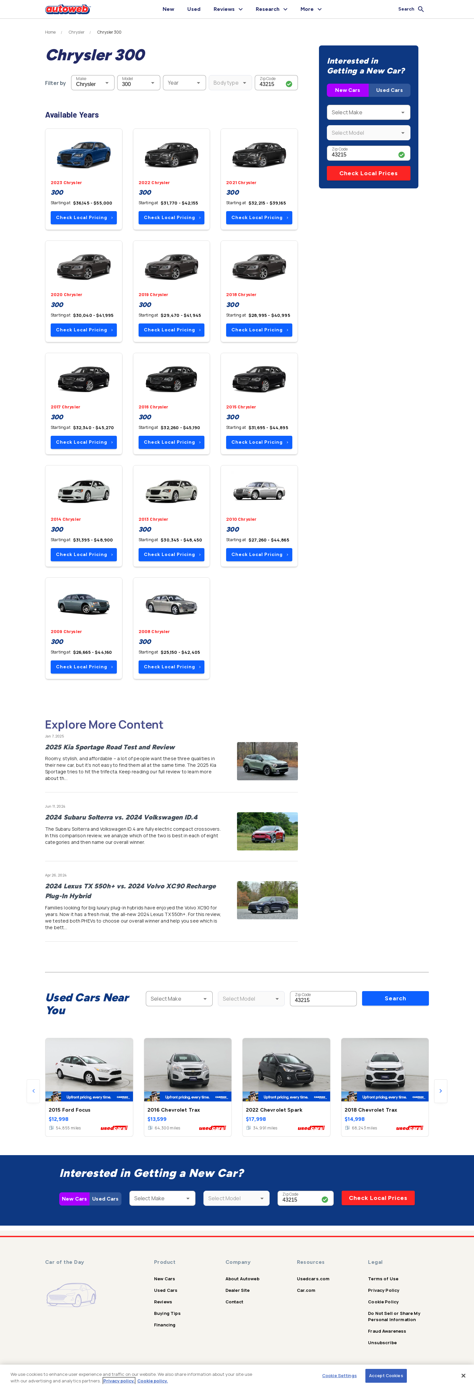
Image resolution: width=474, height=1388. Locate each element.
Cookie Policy (383, 1302)
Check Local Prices (368, 173)
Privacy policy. (119, 1381)
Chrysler (77, 32)
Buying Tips (167, 1313)
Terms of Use (383, 1279)
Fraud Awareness (387, 1331)
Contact (234, 1302)
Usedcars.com (313, 1279)
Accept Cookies (386, 1375)
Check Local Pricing (84, 217)
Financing (164, 1325)
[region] (237, 1376)
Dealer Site (237, 1290)
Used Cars (389, 90)
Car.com (306, 1290)
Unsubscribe (382, 1343)
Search (395, 998)
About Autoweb (242, 1279)
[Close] (463, 1375)
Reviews (163, 1302)
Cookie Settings (339, 1375)
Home (50, 32)
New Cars (347, 90)
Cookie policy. (152, 1381)
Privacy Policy (383, 1290)
